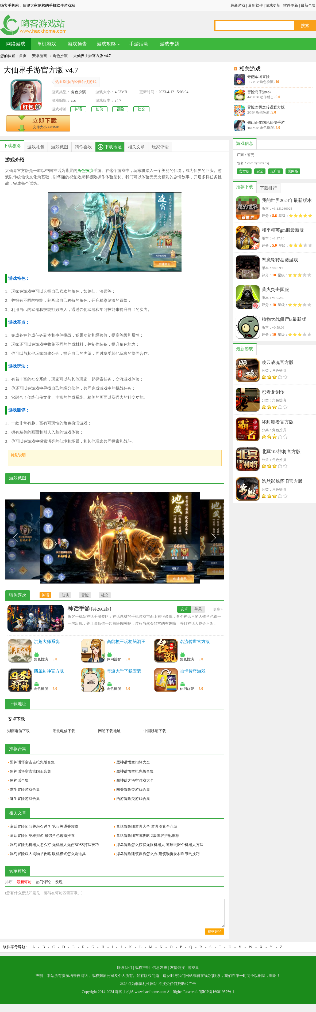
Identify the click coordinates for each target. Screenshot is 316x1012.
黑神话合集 (19, 780)
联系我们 (124, 968)
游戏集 (193, 968)
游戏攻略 (106, 44)
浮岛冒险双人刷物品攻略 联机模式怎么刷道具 (48, 854)
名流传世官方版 (195, 641)
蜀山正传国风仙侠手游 (266, 123)
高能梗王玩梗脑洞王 (126, 641)
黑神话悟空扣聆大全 (133, 762)
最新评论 (24, 882)
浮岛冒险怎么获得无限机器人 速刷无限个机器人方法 (159, 845)
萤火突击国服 (275, 289)
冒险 (120, 109)
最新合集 (308, 5)
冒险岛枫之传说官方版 (266, 107)
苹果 (198, 609)
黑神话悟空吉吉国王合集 (30, 771)
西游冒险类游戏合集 (133, 799)
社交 (141, 109)
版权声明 (142, 968)
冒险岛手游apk (259, 92)
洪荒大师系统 (47, 641)
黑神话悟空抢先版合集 (135, 771)
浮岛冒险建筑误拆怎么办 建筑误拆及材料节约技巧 (158, 854)
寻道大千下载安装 (124, 671)
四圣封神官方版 (49, 671)
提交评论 (215, 932)
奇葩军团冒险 (258, 77)
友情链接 (177, 968)
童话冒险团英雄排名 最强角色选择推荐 (42, 836)
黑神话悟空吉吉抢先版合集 (32, 762)
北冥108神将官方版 (281, 451)
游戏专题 (169, 44)
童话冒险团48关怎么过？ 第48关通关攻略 (44, 827)
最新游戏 (237, 5)
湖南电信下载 (18, 731)
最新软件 (255, 5)
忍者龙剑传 (273, 392)
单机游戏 (46, 44)
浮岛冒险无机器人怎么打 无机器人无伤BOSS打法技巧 (54, 845)
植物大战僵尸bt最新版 (284, 319)
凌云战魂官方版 (278, 362)
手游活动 (138, 44)
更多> (218, 609)
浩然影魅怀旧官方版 (282, 481)
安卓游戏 (39, 56)
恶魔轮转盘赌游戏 (280, 259)
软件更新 (290, 5)
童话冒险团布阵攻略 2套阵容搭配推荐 (147, 836)
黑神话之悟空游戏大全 (135, 780)
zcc (73, 101)
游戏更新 (272, 5)
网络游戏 (15, 44)
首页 (22, 56)
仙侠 (99, 109)
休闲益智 (114, 659)
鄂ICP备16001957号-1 (216, 992)
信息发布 (159, 968)
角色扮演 (60, 56)
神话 (78, 109)
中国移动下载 (155, 731)
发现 (59, 882)
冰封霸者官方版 (278, 421)
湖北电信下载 (64, 731)
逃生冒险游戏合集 (25, 799)
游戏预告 (77, 44)
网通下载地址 (109, 731)
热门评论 (43, 882)
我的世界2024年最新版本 (287, 200)
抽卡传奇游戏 (193, 671)
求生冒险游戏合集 (25, 790)
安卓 (184, 609)
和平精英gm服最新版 (283, 230)
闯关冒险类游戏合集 (133, 790)
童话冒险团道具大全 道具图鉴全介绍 (146, 827)
